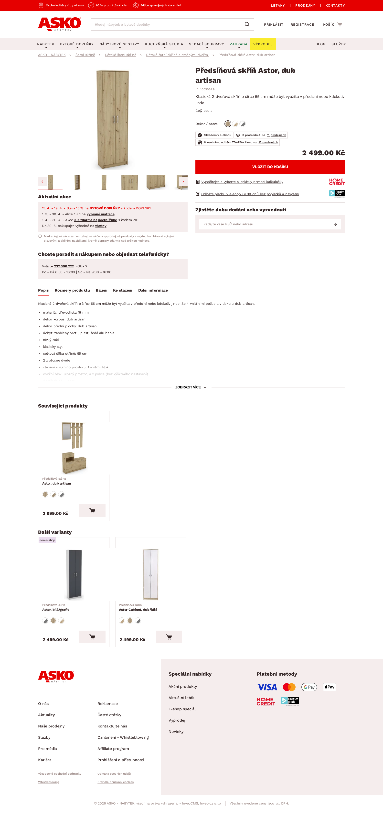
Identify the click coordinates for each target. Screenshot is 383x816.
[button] (50, 182)
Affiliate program (113, 757)
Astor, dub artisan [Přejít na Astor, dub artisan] (57, 483)
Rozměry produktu (72, 290)
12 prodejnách (268, 142)
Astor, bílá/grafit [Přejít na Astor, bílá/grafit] (56, 614)
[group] (112, 119)
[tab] (43, 291)
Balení (101, 290)
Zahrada (238, 44)
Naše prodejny (51, 734)
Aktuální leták (181, 706)
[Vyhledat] (248, 24)
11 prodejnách (276, 135)
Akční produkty (183, 694)
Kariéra (44, 768)
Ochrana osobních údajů (114, 782)
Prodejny (305, 5)
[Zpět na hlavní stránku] (59, 24)
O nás (43, 712)
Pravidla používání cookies (115, 790)
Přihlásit (274, 24)
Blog (321, 44)
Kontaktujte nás (112, 734)
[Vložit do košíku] (97, 515)
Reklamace (107, 712)
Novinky (176, 739)
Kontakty (335, 5)
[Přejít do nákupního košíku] (332, 24)
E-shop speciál (182, 717)
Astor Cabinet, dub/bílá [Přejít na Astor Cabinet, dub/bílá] (138, 614)
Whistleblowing (48, 790)
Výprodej (177, 728)
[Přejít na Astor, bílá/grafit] (76, 580)
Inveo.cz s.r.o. (211, 812)
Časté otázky (109, 723)
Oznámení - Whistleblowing (123, 745)
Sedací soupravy (206, 44)
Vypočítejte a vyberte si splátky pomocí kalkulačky (242, 182)
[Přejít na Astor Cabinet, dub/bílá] (153, 580)
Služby (338, 44)
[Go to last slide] (42, 181)
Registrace (302, 24)
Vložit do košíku (270, 166)
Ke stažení (122, 290)
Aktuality (46, 723)
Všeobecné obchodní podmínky (59, 782)
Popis (43, 290)
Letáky (278, 5)
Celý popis (203, 111)
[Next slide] (183, 181)
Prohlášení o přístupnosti (120, 768)
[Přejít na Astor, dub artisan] (76, 449)
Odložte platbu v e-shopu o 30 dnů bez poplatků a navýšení (250, 194)
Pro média (47, 757)
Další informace (153, 290)
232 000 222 (64, 266)
